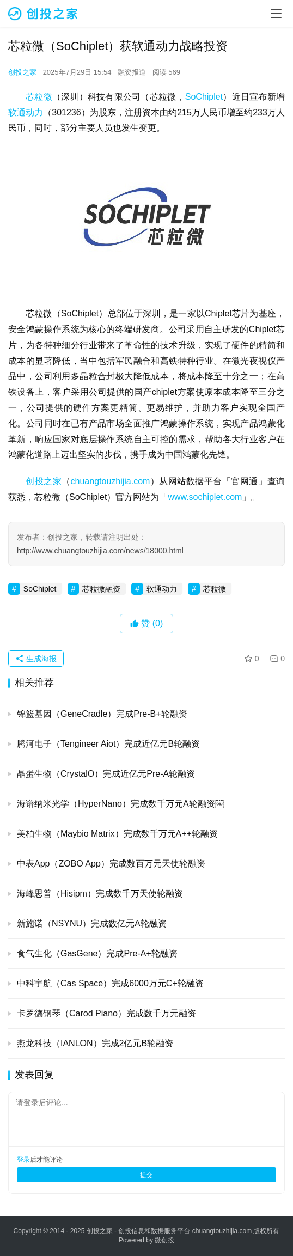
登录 (23, 1159)
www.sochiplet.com (205, 497)
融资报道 (132, 72)
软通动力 (25, 112)
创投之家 (22, 72)
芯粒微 (39, 96)
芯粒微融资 (101, 588)
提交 (146, 1175)
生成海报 (36, 658)
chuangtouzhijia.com (110, 481)
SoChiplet (204, 96)
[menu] (276, 13)
